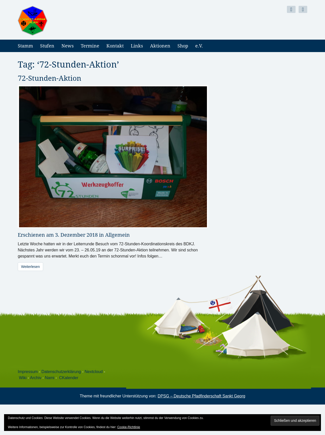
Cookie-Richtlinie (128, 427)
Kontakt (115, 46)
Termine (90, 46)
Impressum (28, 371)
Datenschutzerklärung (61, 371)
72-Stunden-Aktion (49, 78)
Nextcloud (94, 371)
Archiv (35, 378)
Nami (49, 378)
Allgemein (117, 234)
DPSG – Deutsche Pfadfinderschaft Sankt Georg (201, 396)
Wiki (22, 378)
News (67, 46)
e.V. (199, 46)
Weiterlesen (30, 267)
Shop (182, 46)
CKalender (68, 378)
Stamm (25, 46)
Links (137, 46)
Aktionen (160, 46)
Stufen (47, 46)
